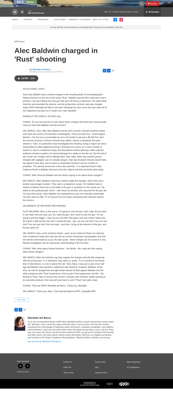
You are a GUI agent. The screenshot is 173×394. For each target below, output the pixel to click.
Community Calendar (79, 25)
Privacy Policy (100, 367)
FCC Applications (133, 373)
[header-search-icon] (142, 6)
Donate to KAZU (101, 378)
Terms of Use (68, 378)
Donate (155, 6)
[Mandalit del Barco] (19, 329)
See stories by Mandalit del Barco (44, 346)
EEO (97, 373)
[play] (15, 17)
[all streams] (152, 17)
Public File (67, 373)
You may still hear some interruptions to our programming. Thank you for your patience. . (86, 33)
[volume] (22, 17)
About (15, 25)
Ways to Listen (100, 25)
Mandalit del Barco (42, 75)
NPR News (19, 47)
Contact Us (67, 367)
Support (28, 25)
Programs (43, 25)
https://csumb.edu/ (133, 367)
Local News (60, 25)
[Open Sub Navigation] (20, 25)
